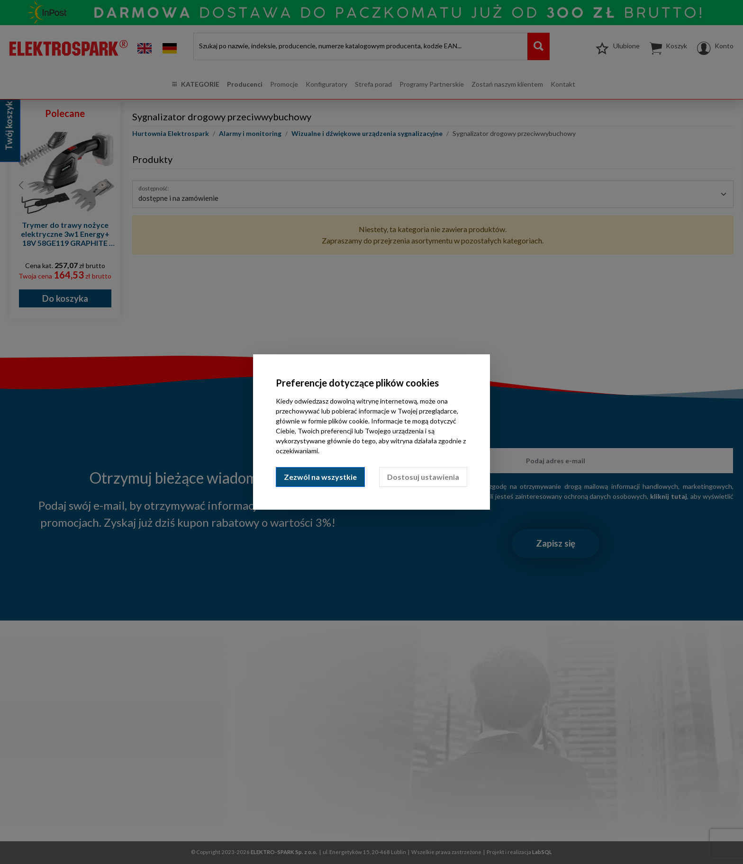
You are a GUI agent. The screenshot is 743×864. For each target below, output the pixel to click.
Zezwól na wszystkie (320, 476)
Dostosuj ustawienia (423, 476)
